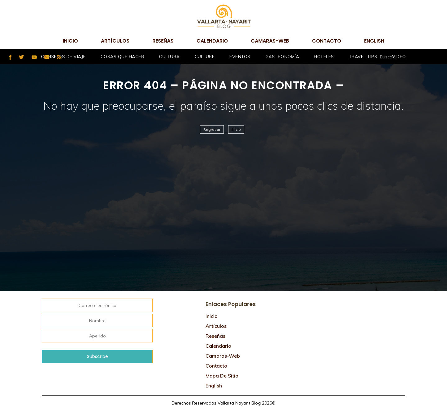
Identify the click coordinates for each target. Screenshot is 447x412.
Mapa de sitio (221, 376)
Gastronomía (282, 56)
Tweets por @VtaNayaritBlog (335, 300)
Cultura (169, 56)
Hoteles (324, 56)
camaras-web (270, 40)
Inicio (70, 40)
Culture (205, 56)
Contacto (326, 40)
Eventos (240, 56)
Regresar (211, 129)
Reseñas (163, 40)
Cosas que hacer (122, 56)
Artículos (115, 40)
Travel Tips (363, 56)
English (374, 40)
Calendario (212, 40)
